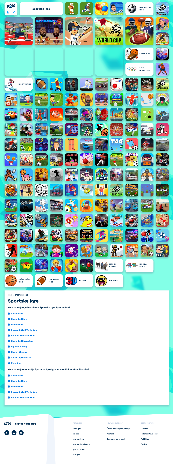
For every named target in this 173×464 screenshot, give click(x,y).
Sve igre (76, 455)
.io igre (76, 434)
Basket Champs (19, 352)
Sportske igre (21, 295)
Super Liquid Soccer (21, 357)
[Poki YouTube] (21, 432)
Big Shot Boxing (19, 346)
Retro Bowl (16, 363)
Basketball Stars (19, 319)
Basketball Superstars (22, 341)
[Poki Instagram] (14, 432)
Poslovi (144, 444)
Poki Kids (145, 439)
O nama (144, 429)
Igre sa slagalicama (81, 444)
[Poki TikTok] (6, 432)
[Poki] (11, 6)
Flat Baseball (17, 324)
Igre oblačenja (79, 450)
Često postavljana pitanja (118, 429)
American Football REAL (23, 335)
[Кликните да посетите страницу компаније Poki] (20, 423)
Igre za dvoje (78, 439)
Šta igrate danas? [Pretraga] (14, 12)
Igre (10, 295)
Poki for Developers (149, 434)
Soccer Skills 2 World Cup (24, 330)
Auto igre (77, 429)
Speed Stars (17, 313)
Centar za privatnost (116, 439)
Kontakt (110, 434)
